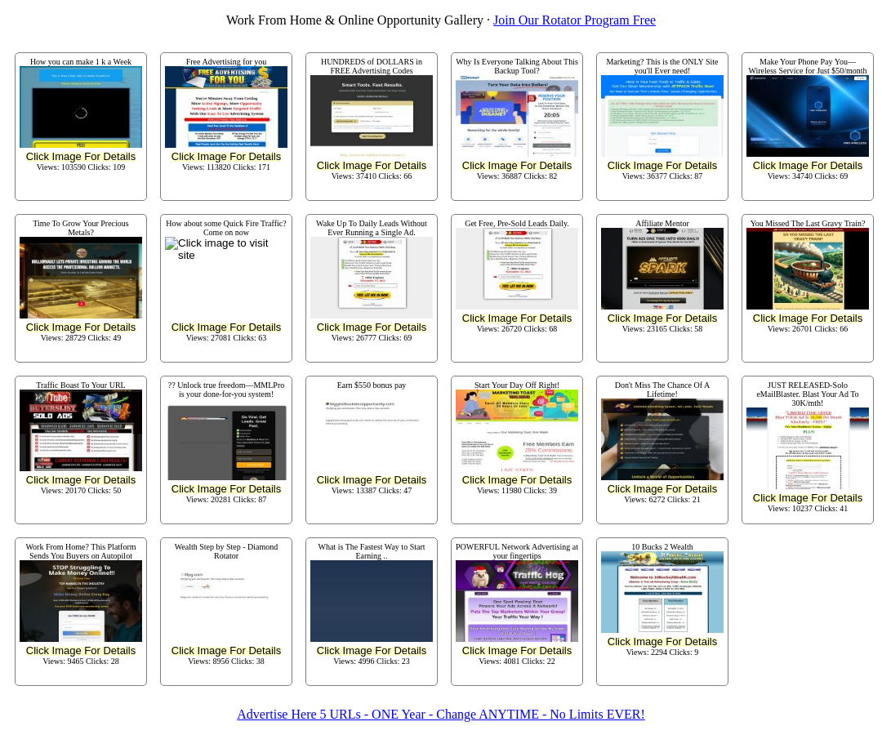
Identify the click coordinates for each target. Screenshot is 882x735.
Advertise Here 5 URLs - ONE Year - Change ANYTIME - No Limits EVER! (440, 714)
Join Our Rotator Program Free (574, 20)
